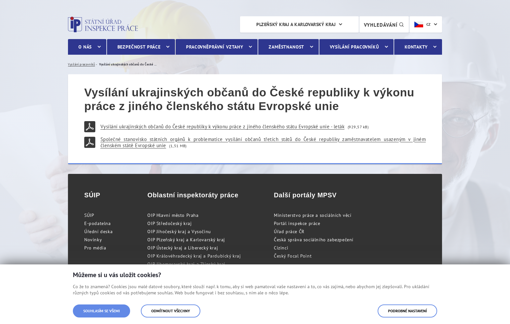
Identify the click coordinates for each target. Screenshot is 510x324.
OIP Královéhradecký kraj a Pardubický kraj (194, 256)
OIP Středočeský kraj (169, 223)
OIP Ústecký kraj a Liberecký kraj (182, 248)
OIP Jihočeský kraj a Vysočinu (179, 231)
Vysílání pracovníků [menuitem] (354, 47)
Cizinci (281, 248)
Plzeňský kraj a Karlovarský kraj (296, 24)
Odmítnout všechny (170, 310)
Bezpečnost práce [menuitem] (139, 47)
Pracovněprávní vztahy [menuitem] (214, 47)
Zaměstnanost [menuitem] (286, 47)
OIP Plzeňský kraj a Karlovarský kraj (186, 240)
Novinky (93, 240)
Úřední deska (98, 231)
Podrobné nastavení (407, 310)
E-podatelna (97, 223)
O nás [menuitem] (85, 47)
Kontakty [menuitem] (416, 47)
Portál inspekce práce (297, 223)
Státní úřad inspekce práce (103, 24)
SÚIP (89, 215)
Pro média (95, 248)
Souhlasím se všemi (101, 310)
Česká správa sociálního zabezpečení (314, 240)
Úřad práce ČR (289, 231)
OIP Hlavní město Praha (172, 215)
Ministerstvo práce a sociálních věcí (313, 215)
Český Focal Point (293, 256)
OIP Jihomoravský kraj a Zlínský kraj (186, 264)
